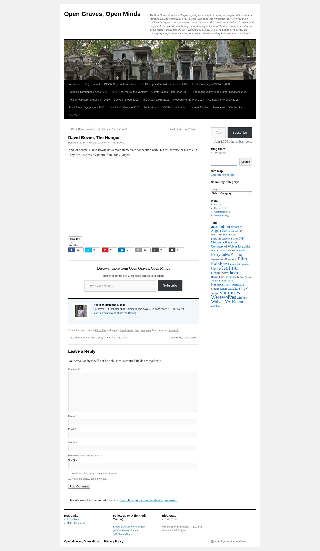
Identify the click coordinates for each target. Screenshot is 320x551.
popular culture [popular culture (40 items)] (219, 288)
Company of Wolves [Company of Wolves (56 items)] (224, 246)
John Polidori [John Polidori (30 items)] (246, 277)
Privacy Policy (113, 541)
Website (72, 442)
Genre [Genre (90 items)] (216, 268)
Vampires (146, 330)
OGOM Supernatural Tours (120, 84)
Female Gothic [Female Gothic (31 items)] (217, 259)
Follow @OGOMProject (125, 526)
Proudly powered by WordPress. (231, 541)
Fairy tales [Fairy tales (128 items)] (220, 254)
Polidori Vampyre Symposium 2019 (89, 99)
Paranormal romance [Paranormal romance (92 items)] (227, 284)
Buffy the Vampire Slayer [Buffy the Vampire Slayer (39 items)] (224, 238)
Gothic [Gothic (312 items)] (229, 267)
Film (137, 330)
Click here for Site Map (222, 174)
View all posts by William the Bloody (116, 313)
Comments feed (222, 211)
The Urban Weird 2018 (155, 99)
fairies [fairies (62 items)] (231, 250)
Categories (216, 189)
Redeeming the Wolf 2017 (188, 99)
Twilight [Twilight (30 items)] (215, 293)
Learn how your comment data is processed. (148, 500)
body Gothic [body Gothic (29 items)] (216, 235)
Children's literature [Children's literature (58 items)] (224, 242)
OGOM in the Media (174, 107)
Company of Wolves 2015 (223, 99)
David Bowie (126, 330)
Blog (86, 84)
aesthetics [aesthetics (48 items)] (236, 226)
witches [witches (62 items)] (242, 298)
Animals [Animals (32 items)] (235, 231)
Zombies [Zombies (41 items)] (215, 305)
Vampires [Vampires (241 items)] (229, 292)
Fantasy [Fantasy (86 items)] (237, 254)
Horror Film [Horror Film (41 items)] (217, 276)
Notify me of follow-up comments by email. (95, 473)
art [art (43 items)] (241, 230)
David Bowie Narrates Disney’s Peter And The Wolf (97, 129)
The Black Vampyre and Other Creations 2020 (220, 91)
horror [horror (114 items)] (235, 272)
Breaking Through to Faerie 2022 (88, 91)
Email (72, 429)
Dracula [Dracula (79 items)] (244, 246)
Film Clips (100, 330)
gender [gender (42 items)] (245, 263)
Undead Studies (199, 107)
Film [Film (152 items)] (242, 258)
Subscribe (170, 285)
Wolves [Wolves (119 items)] (217, 301)
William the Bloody (114, 142)
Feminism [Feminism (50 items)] (231, 259)
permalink (173, 330)
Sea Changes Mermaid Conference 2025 (164, 84)
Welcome (74, 84)
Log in (217, 204)
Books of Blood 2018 (126, 99)
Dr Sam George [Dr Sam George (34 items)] (218, 250)
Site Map (74, 115)
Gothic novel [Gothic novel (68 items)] (220, 273)
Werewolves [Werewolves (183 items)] (223, 297)
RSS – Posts (73, 519)
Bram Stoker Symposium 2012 (86, 107)
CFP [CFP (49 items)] (241, 238)
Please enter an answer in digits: (85, 455)
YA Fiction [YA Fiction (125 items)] (234, 301)
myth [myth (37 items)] (230, 280)
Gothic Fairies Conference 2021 (170, 91)
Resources (218, 107)
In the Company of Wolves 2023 (211, 84)
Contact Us (235, 107)
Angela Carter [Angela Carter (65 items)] (220, 231)
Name (72, 416)
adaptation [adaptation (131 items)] (220, 226)
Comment (74, 369)
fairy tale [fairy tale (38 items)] (240, 250)
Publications (150, 107)
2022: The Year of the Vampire (129, 91)
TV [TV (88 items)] (245, 288)
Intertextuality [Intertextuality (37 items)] (232, 277)
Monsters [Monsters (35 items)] (215, 280)
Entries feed (220, 208)
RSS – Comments (76, 523)
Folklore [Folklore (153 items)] (219, 263)
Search (245, 161)
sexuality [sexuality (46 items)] (233, 288)
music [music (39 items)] (224, 280)
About (96, 84)
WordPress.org (221, 215)
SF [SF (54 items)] (240, 288)
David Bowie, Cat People (184, 129)
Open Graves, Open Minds (102, 13)
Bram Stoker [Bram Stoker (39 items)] (229, 234)
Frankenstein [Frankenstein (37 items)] (234, 264)
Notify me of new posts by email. (89, 478)
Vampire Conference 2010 (124, 107)
